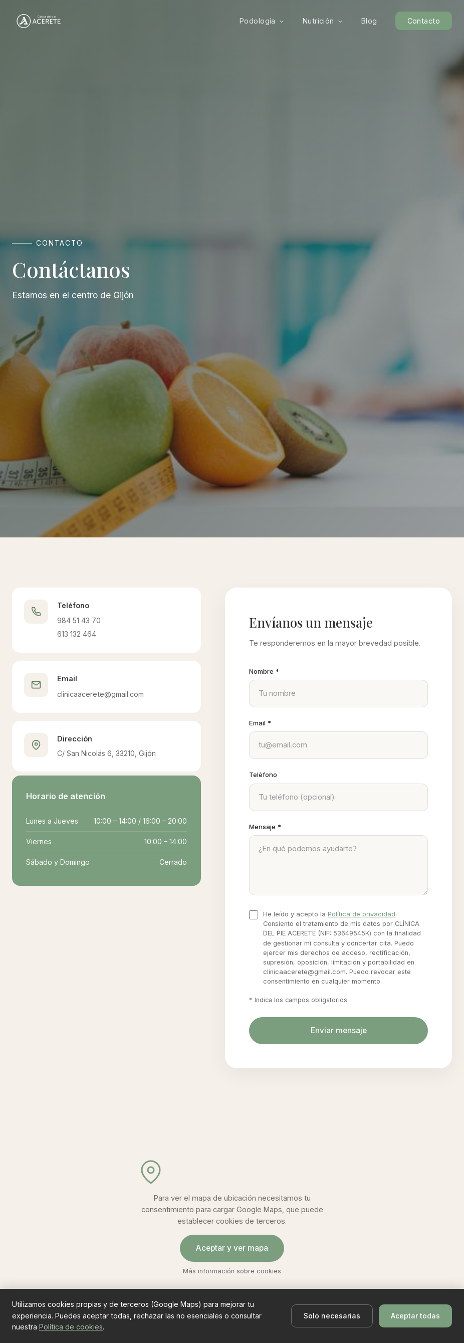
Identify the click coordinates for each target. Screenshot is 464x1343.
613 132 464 (76, 634)
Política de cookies (71, 1326)
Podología (262, 21)
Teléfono (263, 775)
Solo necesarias (332, 1315)
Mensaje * (265, 827)
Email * (260, 723)
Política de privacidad (361, 914)
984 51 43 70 (79, 620)
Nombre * (264, 671)
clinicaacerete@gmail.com (100, 694)
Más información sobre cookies (232, 1271)
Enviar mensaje (339, 1030)
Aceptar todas (415, 1315)
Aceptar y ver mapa (232, 1248)
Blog (369, 21)
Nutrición (323, 21)
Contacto (423, 21)
